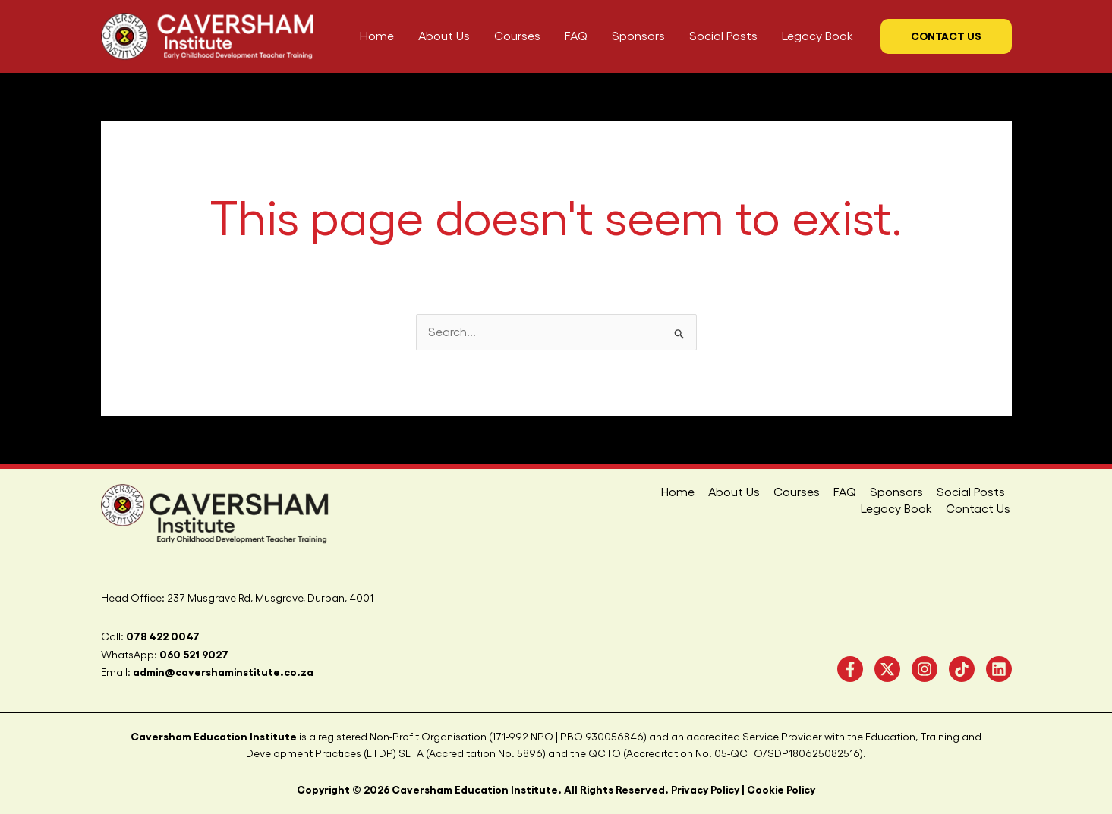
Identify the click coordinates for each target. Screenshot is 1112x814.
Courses (718, 492)
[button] (946, 36)
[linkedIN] (999, 669)
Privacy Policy (705, 789)
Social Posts (888, 492)
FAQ (765, 492)
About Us (657, 492)
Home (602, 492)
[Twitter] (887, 669)
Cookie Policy (781, 789)
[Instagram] (924, 669)
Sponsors (815, 492)
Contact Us (979, 509)
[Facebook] (850, 669)
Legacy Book (970, 492)
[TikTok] (962, 669)
